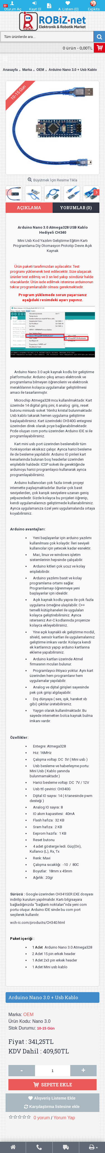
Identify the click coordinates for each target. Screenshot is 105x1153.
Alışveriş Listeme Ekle (55, 1098)
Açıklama (29, 207)
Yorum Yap (64, 1117)
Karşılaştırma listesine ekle (54, 1106)
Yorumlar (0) (76, 207)
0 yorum (42, 1117)
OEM (28, 1014)
